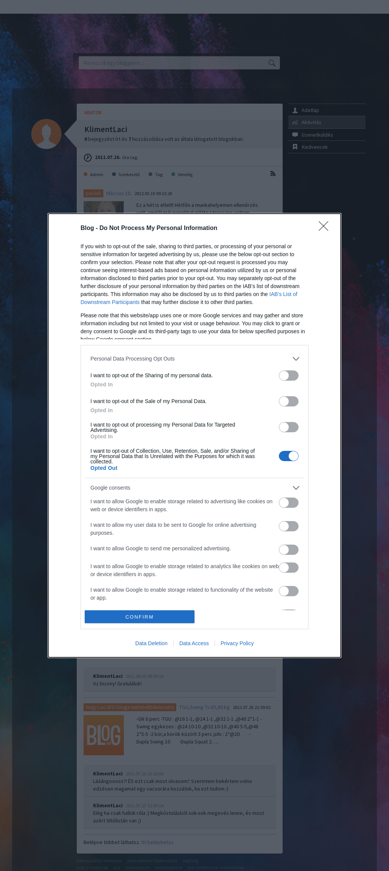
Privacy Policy (237, 643)
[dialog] (194, 436)
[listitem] (194, 359)
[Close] (326, 228)
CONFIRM (139, 617)
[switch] (289, 375)
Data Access (194, 643)
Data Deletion (151, 643)
